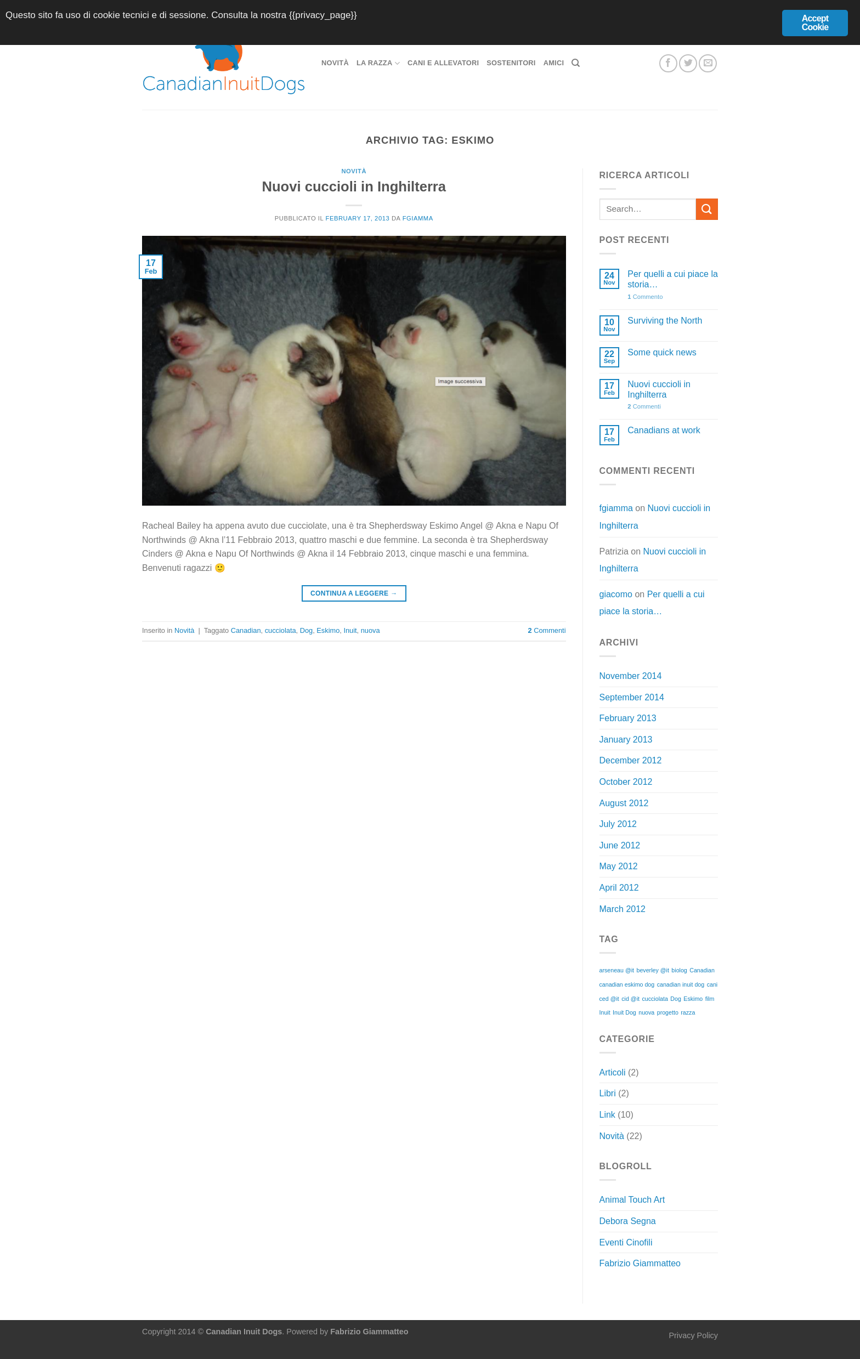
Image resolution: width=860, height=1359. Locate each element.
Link (607, 1114)
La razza (378, 63)
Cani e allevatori (443, 63)
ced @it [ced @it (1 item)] (609, 998)
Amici (554, 63)
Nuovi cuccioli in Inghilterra (354, 186)
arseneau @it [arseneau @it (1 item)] (617, 970)
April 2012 (619, 887)
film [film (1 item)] (710, 998)
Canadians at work (663, 430)
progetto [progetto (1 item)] (667, 1012)
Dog (306, 630)
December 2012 (630, 760)
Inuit (350, 630)
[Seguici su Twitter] (688, 63)
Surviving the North (664, 320)
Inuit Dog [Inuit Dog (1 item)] (624, 1012)
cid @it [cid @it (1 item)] (630, 998)
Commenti (547, 630)
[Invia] (707, 209)
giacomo (615, 594)
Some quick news (661, 352)
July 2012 (618, 824)
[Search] (576, 63)
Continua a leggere (354, 593)
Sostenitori (510, 63)
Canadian (246, 630)
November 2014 (630, 676)
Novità (335, 63)
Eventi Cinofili (626, 1242)
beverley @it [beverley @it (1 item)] (653, 970)
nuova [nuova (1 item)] (646, 1012)
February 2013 (628, 718)
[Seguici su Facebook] (668, 63)
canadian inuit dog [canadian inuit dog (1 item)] (681, 984)
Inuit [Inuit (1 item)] (604, 1012)
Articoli (612, 1072)
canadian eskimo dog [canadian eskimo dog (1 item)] (627, 984)
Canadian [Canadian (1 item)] (702, 970)
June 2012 (620, 845)
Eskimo (328, 630)
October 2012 (626, 781)
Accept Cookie (815, 23)
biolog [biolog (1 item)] (679, 970)
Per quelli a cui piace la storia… (672, 279)
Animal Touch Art (632, 1199)
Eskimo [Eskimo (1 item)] (693, 998)
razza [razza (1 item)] (688, 1012)
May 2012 (618, 866)
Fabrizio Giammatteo (640, 1263)
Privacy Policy (693, 1335)
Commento (645, 296)
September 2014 (631, 697)
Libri (607, 1093)
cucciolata (280, 630)
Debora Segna (627, 1221)
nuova (370, 630)
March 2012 (622, 909)
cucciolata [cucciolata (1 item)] (654, 998)
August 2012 (624, 803)
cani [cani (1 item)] (712, 984)
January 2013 (626, 739)
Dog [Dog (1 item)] (675, 998)
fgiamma (418, 218)
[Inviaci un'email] (708, 63)
